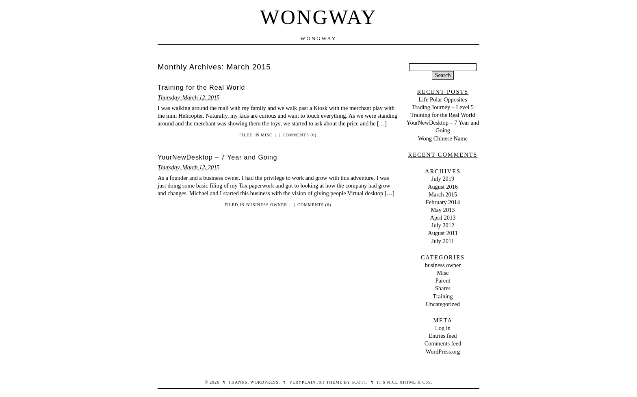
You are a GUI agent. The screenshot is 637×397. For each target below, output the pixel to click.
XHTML (407, 382)
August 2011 (442, 233)
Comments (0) (299, 135)
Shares (443, 288)
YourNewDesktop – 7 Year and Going (217, 157)
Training (443, 296)
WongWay (318, 17)
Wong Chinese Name (443, 138)
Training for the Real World (201, 87)
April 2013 (443, 217)
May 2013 (443, 210)
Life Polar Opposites (442, 99)
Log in (443, 328)
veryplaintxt (307, 382)
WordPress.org (443, 351)
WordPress (264, 382)
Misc (267, 135)
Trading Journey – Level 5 (443, 107)
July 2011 (442, 241)
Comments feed (443, 343)
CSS (426, 382)
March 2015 (443, 194)
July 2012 (442, 225)
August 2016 (443, 186)
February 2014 (443, 202)
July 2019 (442, 178)
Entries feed (443, 335)
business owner (266, 205)
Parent (443, 280)
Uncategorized (443, 304)
